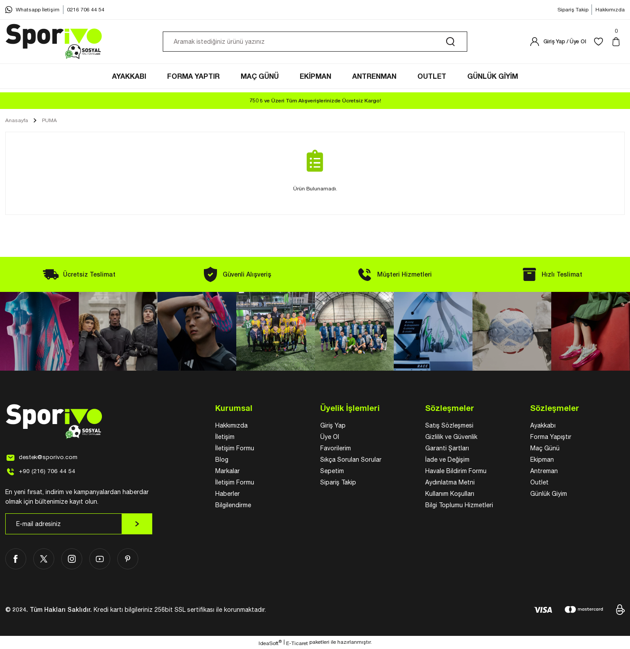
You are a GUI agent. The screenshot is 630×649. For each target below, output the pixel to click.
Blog (221, 459)
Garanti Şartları (447, 448)
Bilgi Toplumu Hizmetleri (459, 505)
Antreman (544, 470)
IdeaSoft (270, 642)
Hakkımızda (231, 425)
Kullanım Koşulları (449, 493)
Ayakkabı (543, 425)
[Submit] (137, 523)
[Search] (315, 43)
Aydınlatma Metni (450, 482)
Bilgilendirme (233, 505)
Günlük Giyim (548, 493)
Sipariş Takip (338, 482)
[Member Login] (557, 43)
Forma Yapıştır (550, 436)
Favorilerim (335, 448)
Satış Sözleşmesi (449, 425)
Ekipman (542, 459)
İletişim (224, 436)
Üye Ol (329, 436)
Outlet (539, 482)
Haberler (227, 493)
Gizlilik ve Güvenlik (451, 436)
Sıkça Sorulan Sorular (351, 459)
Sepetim (332, 470)
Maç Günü (545, 448)
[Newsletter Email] (78, 523)
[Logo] (54, 43)
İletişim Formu (234, 448)
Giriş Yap (333, 425)
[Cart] (618, 43)
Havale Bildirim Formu (455, 470)
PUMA (49, 120)
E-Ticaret (297, 643)
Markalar (227, 470)
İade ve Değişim (447, 459)
